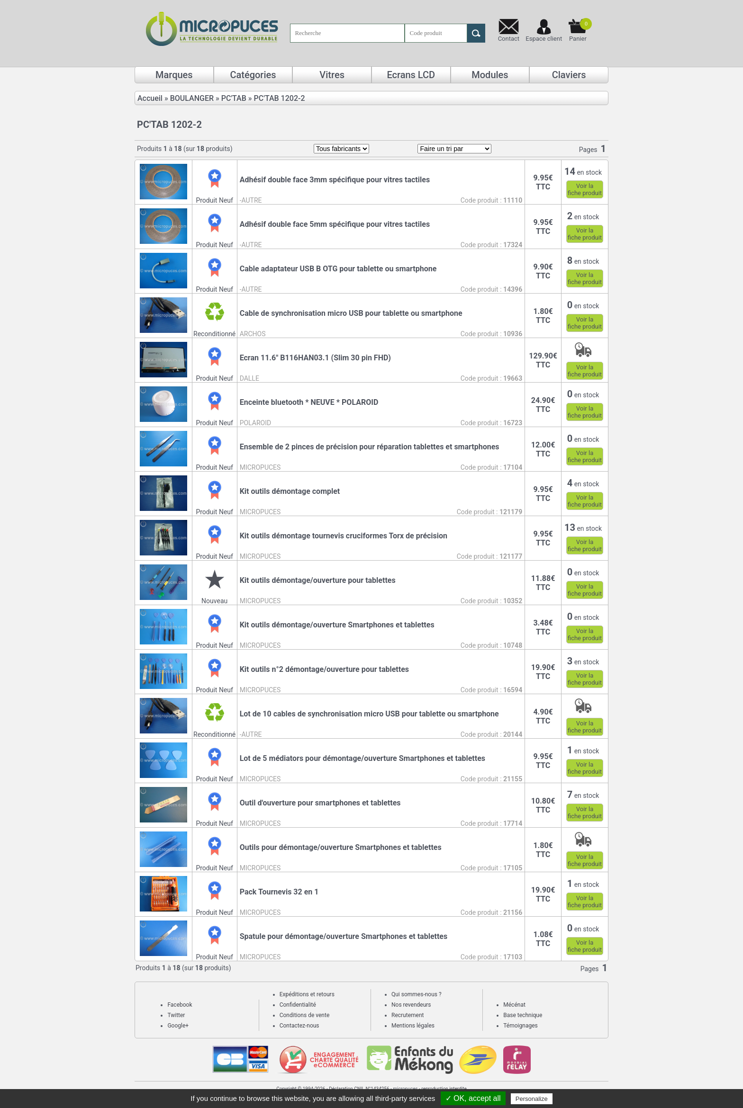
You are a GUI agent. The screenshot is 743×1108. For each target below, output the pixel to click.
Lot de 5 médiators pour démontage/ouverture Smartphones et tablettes (362, 758)
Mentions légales (413, 1025)
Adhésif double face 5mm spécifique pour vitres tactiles (335, 224)
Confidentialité (298, 1004)
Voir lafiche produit (585, 189)
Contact (508, 38)
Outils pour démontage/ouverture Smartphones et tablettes (341, 847)
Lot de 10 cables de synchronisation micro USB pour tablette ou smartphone (369, 713)
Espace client (544, 38)
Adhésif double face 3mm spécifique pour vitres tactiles (335, 179)
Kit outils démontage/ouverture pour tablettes (318, 580)
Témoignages (520, 1025)
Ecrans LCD (411, 74)
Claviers (569, 74)
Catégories (253, 74)
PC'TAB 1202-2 (279, 98)
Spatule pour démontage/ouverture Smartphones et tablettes (344, 936)
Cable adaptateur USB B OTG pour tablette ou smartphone (338, 268)
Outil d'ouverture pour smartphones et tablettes (320, 802)
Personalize (532, 1098)
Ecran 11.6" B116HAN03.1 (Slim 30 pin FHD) (315, 357)
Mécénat (514, 1004)
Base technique (522, 1015)
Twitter (176, 1015)
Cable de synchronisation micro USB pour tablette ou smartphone (351, 313)
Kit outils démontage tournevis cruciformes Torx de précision (343, 535)
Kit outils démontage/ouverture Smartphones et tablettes (337, 624)
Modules (489, 74)
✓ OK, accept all (473, 1098)
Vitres (331, 74)
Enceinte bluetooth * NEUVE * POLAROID (309, 402)
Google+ (178, 1025)
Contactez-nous (299, 1025)
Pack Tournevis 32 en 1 (279, 891)
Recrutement (407, 1015)
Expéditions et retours (307, 994)
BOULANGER (192, 98)
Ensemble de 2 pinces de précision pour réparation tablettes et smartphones (369, 446)
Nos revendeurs (411, 1004)
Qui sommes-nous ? (416, 994)
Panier (580, 30)
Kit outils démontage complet (290, 491)
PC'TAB (233, 98)
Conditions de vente (305, 1015)
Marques (174, 74)
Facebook (179, 1004)
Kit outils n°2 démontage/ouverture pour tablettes (324, 669)
